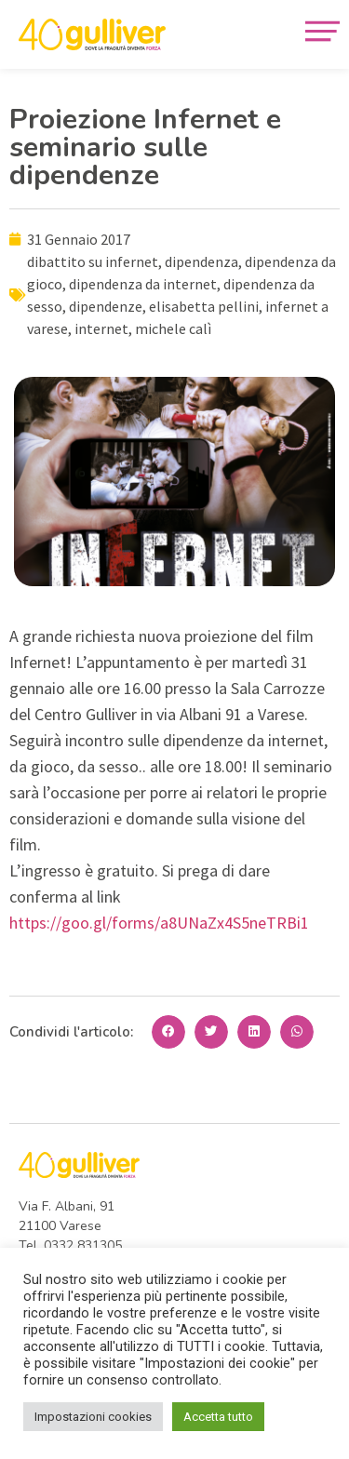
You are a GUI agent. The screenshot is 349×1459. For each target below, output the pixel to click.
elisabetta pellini (204, 306)
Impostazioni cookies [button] (93, 1417)
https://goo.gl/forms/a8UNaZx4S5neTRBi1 (159, 922)
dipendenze (105, 306)
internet (101, 328)
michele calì (173, 328)
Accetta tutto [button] (218, 1417)
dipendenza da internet (143, 283)
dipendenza (201, 261)
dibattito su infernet (92, 261)
